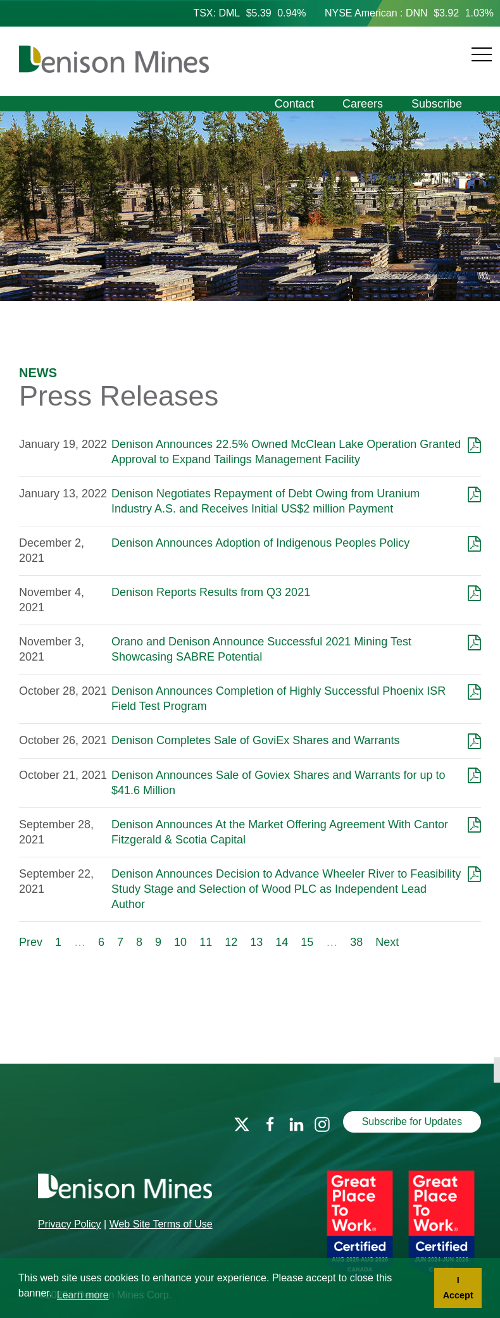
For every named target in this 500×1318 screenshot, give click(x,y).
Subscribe (436, 103)
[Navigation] (351, 47)
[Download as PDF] (474, 444)
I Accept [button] (458, 1287)
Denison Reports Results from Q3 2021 (210, 592)
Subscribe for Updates (412, 1121)
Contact (294, 103)
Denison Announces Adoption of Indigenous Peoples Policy (260, 543)
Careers (362, 103)
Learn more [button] (83, 1295)
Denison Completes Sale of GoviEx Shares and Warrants (255, 740)
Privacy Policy (69, 1224)
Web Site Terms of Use (161, 1224)
